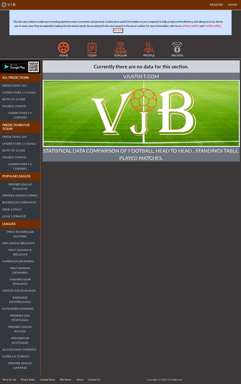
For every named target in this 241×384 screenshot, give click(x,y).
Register (216, 4)
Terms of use (9, 379)
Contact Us (94, 379)
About (79, 379)
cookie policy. (213, 26)
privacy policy (191, 26)
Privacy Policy (28, 379)
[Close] (118, 30)
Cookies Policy (47, 379)
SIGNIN (232, 4)
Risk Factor (66, 379)
